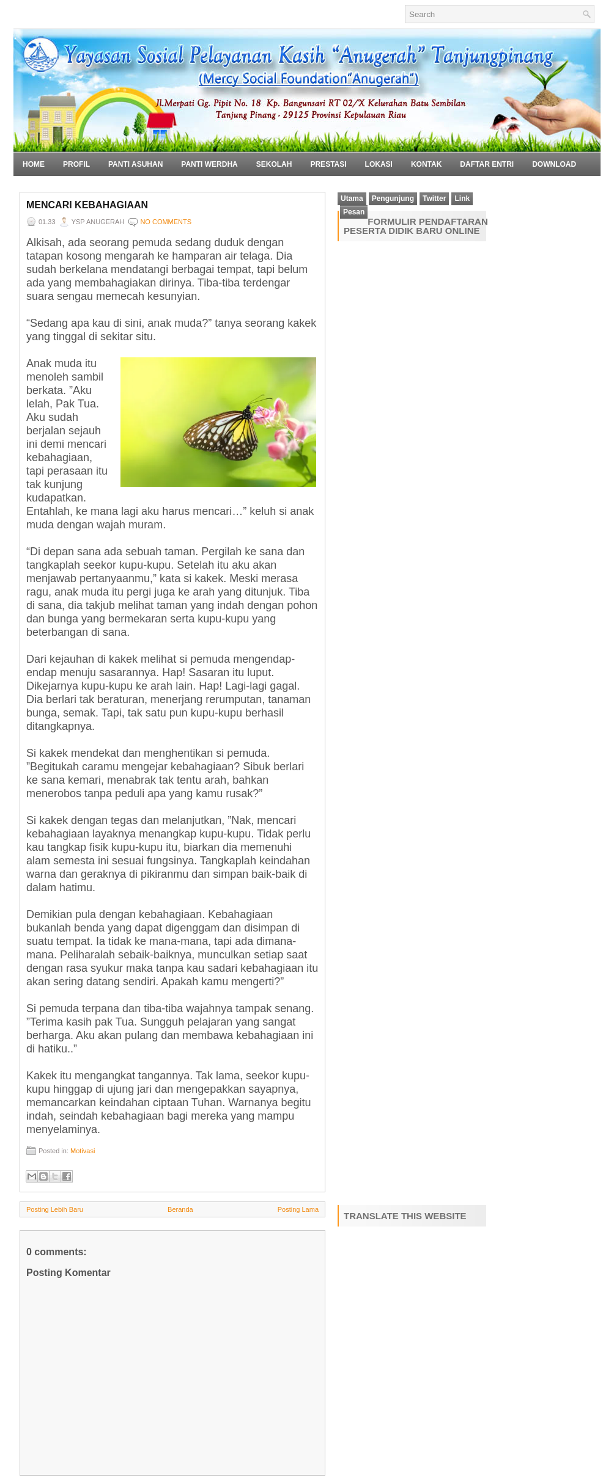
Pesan (353, 212)
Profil (76, 164)
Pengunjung (393, 198)
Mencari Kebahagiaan (87, 205)
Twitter (434, 198)
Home (34, 164)
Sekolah (274, 164)
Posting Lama (298, 1209)
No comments (165, 221)
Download (554, 164)
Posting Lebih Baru (54, 1209)
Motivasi (82, 1150)
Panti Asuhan (135, 164)
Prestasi (328, 164)
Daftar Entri (487, 164)
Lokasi (379, 164)
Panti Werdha (209, 164)
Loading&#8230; (426, 720)
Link (462, 198)
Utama (352, 198)
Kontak (426, 164)
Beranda (180, 1209)
